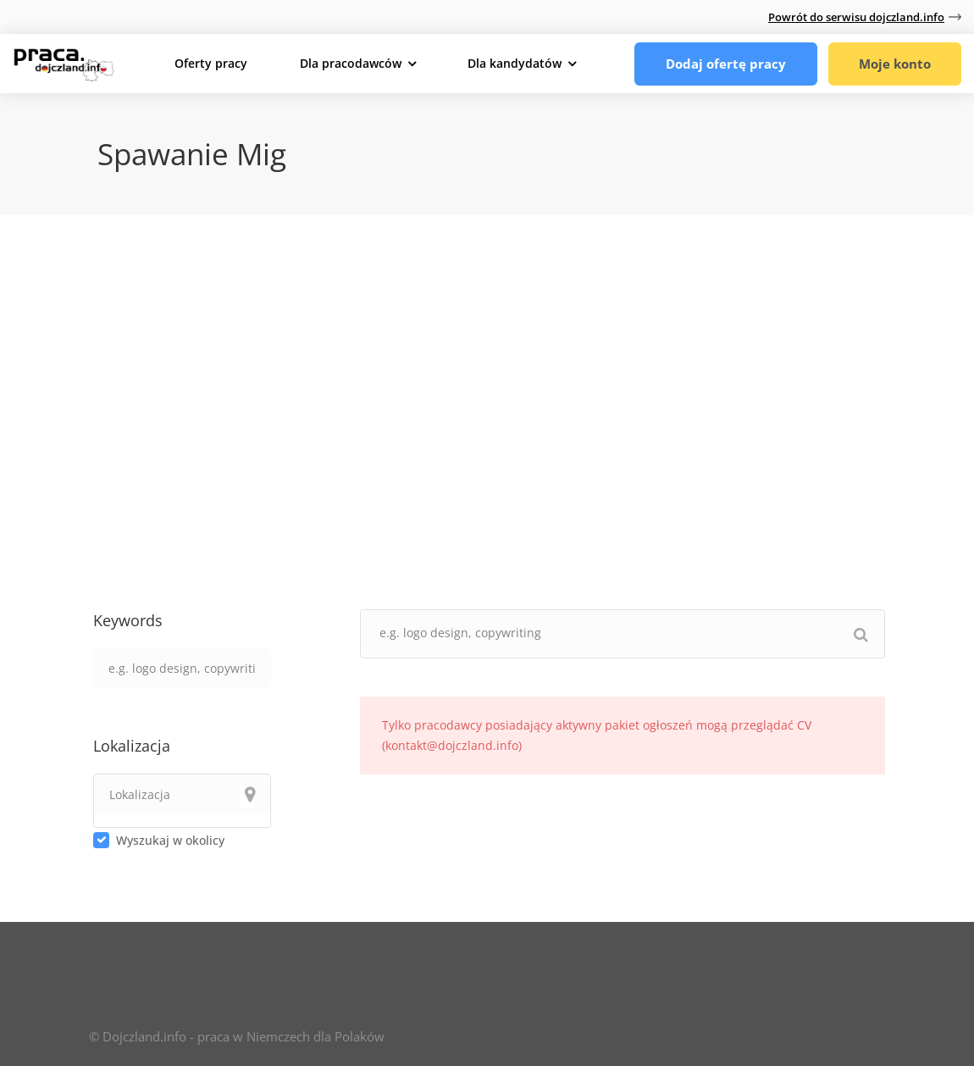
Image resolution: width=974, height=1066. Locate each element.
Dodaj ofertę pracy (723, 63)
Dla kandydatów (515, 63)
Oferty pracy (210, 63)
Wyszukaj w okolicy (170, 840)
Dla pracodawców (350, 63)
